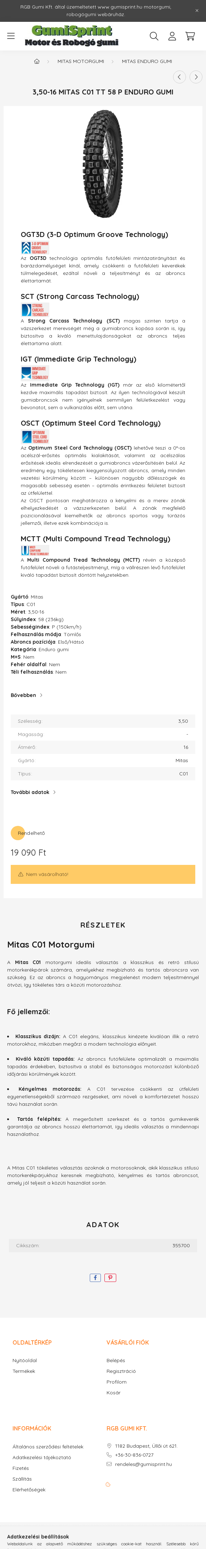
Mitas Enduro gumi (147, 61)
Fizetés (21, 1468)
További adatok (30, 792)
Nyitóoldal (25, 1360)
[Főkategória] (37, 61)
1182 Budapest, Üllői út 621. (146, 1446)
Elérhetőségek (29, 1490)
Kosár (114, 1393)
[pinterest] (110, 1278)
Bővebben (23, 695)
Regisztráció (121, 1371)
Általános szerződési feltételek (48, 1447)
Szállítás (22, 1479)
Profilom (117, 1382)
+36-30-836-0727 (134, 1455)
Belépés (116, 1360)
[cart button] (190, 36)
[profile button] (172, 36)
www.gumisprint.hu (120, 7)
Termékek (24, 1371)
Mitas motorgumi (81, 61)
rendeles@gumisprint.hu (143, 1464)
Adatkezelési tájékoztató (42, 1457)
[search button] (154, 36)
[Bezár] (197, 10)
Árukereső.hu (79, 1540)
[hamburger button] (11, 36)
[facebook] (95, 1278)
